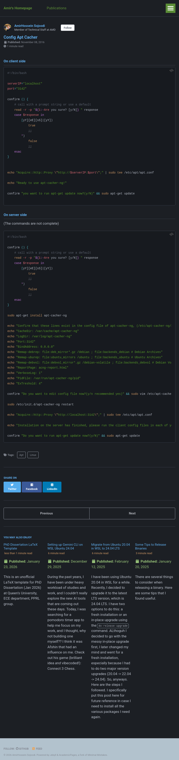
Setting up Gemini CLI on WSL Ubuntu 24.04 (65, 542)
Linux (33, 455)
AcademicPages (68, 750)
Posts (100, 8)
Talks (117, 8)
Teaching (81, 8)
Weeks (134, 8)
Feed (37, 744)
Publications (57, 8)
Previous (46, 509)
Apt (21, 455)
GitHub (22, 744)
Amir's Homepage (18, 8)
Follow (68, 27)
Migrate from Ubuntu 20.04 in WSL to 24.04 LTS (110, 542)
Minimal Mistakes (97, 750)
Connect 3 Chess (61, 664)
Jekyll (53, 750)
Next (132, 509)
